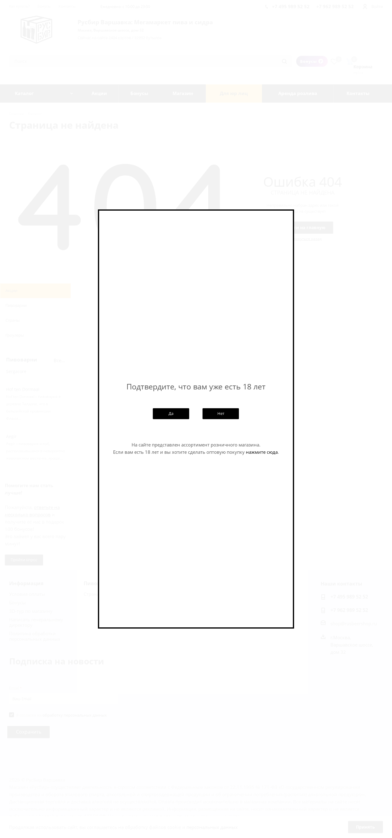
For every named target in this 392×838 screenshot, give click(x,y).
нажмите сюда (262, 452)
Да (171, 413)
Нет (220, 413)
